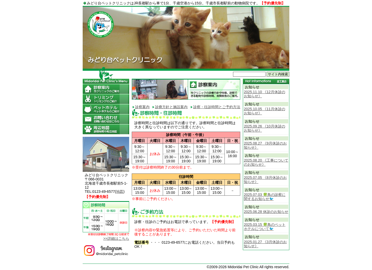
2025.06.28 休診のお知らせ (266, 212)
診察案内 (142, 107)
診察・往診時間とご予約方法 (216, 107)
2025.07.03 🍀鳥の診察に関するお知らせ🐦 (264, 197)
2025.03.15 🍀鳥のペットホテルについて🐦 (264, 227)
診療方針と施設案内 (171, 107)
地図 (119, 191)
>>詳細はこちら (116, 238)
